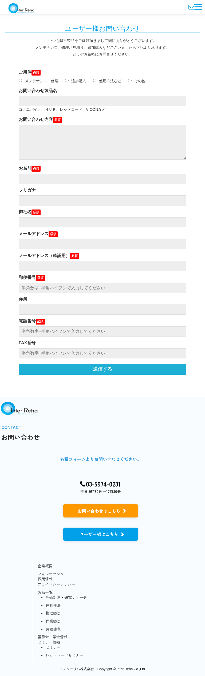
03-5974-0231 (103, 484)
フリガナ (27, 190)
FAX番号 (27, 343)
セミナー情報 (49, 642)
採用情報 (45, 579)
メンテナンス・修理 (38, 81)
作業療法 (53, 621)
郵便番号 (27, 277)
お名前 (25, 168)
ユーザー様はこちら (99, 534)
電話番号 (27, 321)
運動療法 (53, 605)
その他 (136, 81)
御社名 (25, 211)
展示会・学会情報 (53, 636)
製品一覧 (45, 592)
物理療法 (53, 613)
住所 (23, 299)
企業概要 (45, 565)
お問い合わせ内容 (36, 119)
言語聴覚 (53, 629)
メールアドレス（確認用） (44, 255)
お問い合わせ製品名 (38, 90)
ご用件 (25, 72)
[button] (198, 7)
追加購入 (75, 81)
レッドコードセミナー (64, 655)
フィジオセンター (53, 573)
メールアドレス (34, 233)
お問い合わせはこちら (99, 511)
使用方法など (107, 81)
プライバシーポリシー (56, 584)
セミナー (53, 647)
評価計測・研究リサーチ (66, 597)
